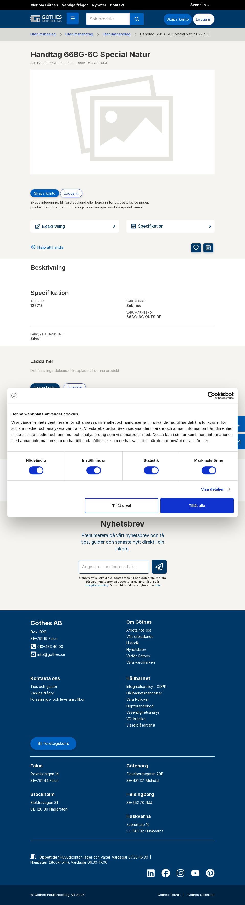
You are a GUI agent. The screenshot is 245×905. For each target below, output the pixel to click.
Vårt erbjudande (140, 636)
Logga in (203, 19)
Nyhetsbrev (136, 649)
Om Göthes (139, 622)
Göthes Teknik (170, 894)
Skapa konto (177, 19)
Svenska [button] (199, 5)
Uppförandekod (140, 706)
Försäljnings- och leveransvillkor (57, 699)
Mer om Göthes (44, 5)
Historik (132, 643)
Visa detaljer (212, 489)
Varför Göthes (138, 656)
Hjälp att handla (50, 247)
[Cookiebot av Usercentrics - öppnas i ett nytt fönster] (211, 395)
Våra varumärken (140, 662)
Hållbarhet (138, 678)
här (157, 585)
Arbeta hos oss (139, 630)
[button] (73, 18)
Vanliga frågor (75, 5)
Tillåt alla (197, 505)
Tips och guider (43, 686)
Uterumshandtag (79, 34)
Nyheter (99, 5)
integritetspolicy (96, 585)
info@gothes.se (47, 654)
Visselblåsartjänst (140, 725)
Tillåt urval (121, 505)
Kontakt (117, 5)
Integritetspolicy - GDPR (146, 686)
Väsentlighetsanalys (143, 712)
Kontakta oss (45, 678)
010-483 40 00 (46, 646)
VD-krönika (136, 719)
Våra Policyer (137, 699)
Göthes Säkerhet (201, 894)
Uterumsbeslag (43, 34)
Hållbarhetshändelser (144, 693)
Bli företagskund (53, 743)
